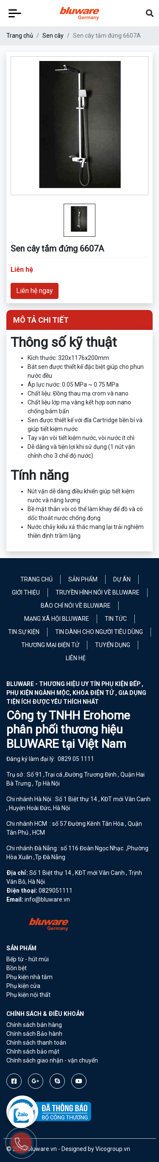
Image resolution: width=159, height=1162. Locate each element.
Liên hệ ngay (34, 291)
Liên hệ (76, 658)
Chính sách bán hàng (34, 1024)
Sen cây (53, 35)
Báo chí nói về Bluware (76, 605)
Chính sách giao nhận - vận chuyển (52, 1060)
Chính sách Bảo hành (34, 1033)
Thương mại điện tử (50, 645)
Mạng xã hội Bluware (56, 618)
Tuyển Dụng (112, 645)
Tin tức (116, 618)
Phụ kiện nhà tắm (29, 977)
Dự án (122, 579)
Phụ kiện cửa (23, 985)
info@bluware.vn (47, 899)
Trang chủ (19, 35)
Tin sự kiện (23, 631)
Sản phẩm (83, 579)
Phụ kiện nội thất (28, 994)
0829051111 (56, 890)
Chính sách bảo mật (32, 1051)
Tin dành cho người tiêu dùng (99, 631)
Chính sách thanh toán (36, 1042)
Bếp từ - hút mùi (27, 959)
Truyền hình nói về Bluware (97, 592)
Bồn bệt (16, 968)
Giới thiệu (26, 592)
